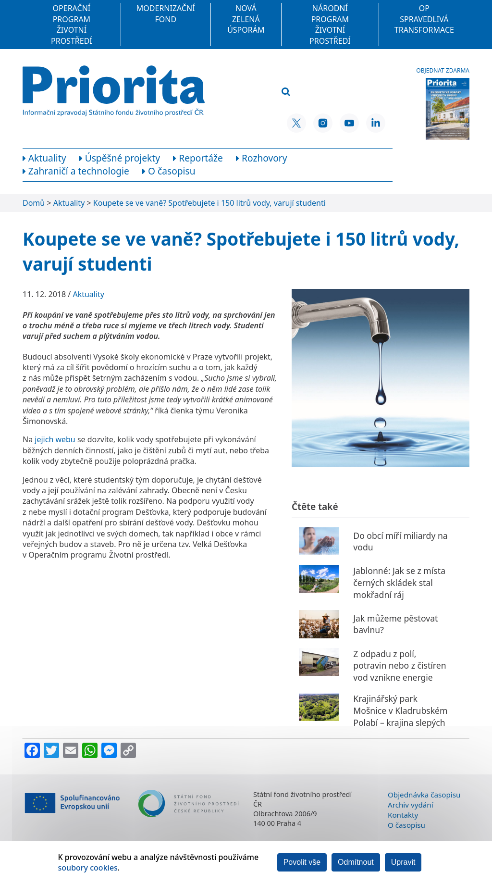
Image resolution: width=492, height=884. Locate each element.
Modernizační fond (165, 13)
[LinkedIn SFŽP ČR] (375, 123)
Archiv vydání (410, 804)
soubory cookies (88, 867)
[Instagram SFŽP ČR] (322, 123)
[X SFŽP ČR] (296, 123)
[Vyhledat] (286, 92)
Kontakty (403, 815)
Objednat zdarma (442, 71)
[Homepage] (114, 90)
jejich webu (55, 439)
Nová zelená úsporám (245, 19)
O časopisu (406, 825)
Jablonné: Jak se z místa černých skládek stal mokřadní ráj (399, 582)
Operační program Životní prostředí (71, 24)
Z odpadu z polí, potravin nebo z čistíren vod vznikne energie (399, 665)
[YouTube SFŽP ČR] (349, 123)
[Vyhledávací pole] (327, 76)
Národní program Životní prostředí (330, 24)
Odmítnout (356, 862)
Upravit (403, 862)
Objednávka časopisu (424, 794)
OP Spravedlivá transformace (424, 19)
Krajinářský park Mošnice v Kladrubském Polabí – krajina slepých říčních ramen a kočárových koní (400, 722)
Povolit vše (301, 862)
